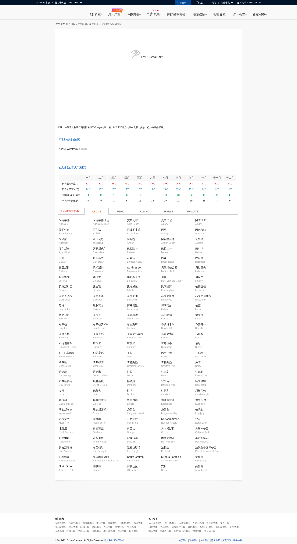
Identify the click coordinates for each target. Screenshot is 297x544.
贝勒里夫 (200, 267)
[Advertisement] (148, 496)
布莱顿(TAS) (100, 324)
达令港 (97, 371)
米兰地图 (153, 530)
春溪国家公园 (101, 456)
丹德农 (63, 371)
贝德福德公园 (169, 267)
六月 (152, 177)
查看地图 (83, 149)
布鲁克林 (200, 324)
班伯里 (97, 343)
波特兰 (165, 447)
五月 (139, 177)
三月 (114, 177)
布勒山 (97, 419)
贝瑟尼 (199, 277)
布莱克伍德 (167, 295)
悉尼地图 (164, 526)
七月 (165, 177)
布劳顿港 (98, 447)
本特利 (63, 400)
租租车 (40, 12)
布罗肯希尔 (167, 324)
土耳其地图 (109, 530)
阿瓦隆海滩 (167, 239)
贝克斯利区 (65, 286)
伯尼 (198, 343)
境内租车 (114, 14)
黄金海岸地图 (178, 526)
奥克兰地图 (198, 522)
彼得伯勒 (98, 437)
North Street (134, 267)
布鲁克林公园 (135, 333)
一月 (88, 177)
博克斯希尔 (65, 314)
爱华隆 (199, 239)
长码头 (199, 409)
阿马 (163, 229)
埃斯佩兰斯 (167, 400)
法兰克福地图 (155, 522)
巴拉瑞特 (132, 248)
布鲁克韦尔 (167, 333)
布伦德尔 (166, 314)
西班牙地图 (88, 522)
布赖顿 (63, 324)
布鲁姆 (199, 333)
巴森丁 (165, 258)
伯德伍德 (200, 286)
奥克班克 (98, 428)
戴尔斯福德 (65, 381)
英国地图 (108, 526)
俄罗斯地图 (60, 526)
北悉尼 (63, 428)
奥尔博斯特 (167, 428)
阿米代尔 (200, 229)
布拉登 (97, 314)
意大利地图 (74, 522)
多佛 (61, 390)
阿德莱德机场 (101, 220)
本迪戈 (97, 277)
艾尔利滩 (132, 220)
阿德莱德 (64, 220)
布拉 (129, 352)
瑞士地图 (119, 526)
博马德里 (132, 305)
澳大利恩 (98, 239)
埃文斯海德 (65, 409)
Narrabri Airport (170, 419)
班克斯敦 (98, 258)
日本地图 (133, 530)
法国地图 (84, 526)
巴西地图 (138, 522)
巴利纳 (199, 248)
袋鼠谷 (165, 409)
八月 (178, 177)
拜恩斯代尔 (99, 248)
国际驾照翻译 (176, 14)
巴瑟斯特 (64, 267)
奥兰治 (131, 428)
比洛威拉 (132, 286)
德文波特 (200, 381)
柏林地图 (153, 526)
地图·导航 (219, 14)
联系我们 (194, 540)
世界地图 (82, 24)
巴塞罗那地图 (206, 526)
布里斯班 (132, 324)
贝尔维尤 (64, 277)
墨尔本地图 (165, 530)
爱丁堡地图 (170, 522)
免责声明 (226, 540)
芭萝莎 (131, 258)
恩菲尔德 (132, 400)
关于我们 (183, 540)
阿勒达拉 (132, 466)
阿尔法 (97, 229)
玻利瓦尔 (98, 305)
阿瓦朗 (131, 239)
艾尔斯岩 (64, 248)
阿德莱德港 (167, 437)
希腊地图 (112, 522)
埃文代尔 (200, 400)
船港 (61, 305)
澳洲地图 (96, 530)
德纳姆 (131, 381)
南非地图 (131, 526)
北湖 (198, 419)
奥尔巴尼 (166, 220)
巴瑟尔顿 (166, 352)
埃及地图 (59, 530)
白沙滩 (199, 466)
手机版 (198, 2)
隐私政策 (215, 540)
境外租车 (95, 14)
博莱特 (199, 314)
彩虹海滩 (64, 456)
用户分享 (239, 14)
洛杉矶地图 (209, 530)
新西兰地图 (83, 530)
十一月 (217, 177)
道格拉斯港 (133, 447)
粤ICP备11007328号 (114, 540)
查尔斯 (63, 362)
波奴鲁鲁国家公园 (205, 447)
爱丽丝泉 (64, 229)
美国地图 (70, 530)
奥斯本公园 (202, 428)
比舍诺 (97, 286)
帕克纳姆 (64, 437)
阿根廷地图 (125, 522)
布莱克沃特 (65, 295)
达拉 (129, 371)
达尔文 (165, 371)
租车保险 (199, 14)
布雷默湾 (132, 314)
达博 (129, 390)
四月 (127, 177)
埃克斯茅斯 (99, 409)
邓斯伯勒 (200, 390)
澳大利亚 (93, 24)
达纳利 (165, 390)
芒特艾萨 (64, 419)
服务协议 (237, 540)
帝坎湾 (199, 456)
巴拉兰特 (166, 248)
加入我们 (204, 540)
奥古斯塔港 (202, 437)
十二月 (230, 177)
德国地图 (96, 526)
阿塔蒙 (63, 239)
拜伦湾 (199, 352)
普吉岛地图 (212, 522)
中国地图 (101, 522)
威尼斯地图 (221, 526)
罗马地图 (234, 526)
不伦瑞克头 (65, 343)
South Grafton (135, 456)
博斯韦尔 (166, 305)
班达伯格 (166, 343)
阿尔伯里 (200, 220)
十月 (204, 177)
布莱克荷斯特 (203, 295)
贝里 (163, 277)
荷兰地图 (73, 526)
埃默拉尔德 (99, 400)
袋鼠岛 (131, 409)
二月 (101, 177)
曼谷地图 (224, 522)
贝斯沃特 (98, 267)
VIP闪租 (133, 14)
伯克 (198, 305)
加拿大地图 (60, 522)
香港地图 (192, 526)
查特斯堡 (132, 362)
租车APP (259, 14)
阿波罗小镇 (133, 229)
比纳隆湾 (166, 286)
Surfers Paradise (171, 456)
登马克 (165, 381)
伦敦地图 (197, 530)
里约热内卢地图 (182, 530)
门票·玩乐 (153, 14)
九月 (191, 177)
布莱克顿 (132, 295)
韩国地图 (122, 530)
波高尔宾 (132, 437)
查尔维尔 (98, 362)
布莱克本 (98, 295)
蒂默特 (97, 466)
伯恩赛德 (98, 352)
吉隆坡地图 (184, 522)
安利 (163, 466)
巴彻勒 (199, 258)
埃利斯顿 (98, 381)
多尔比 (199, 362)
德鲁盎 (97, 390)
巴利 (61, 258)
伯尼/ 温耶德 (66, 352)
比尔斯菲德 (133, 277)
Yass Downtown (68, 149)
